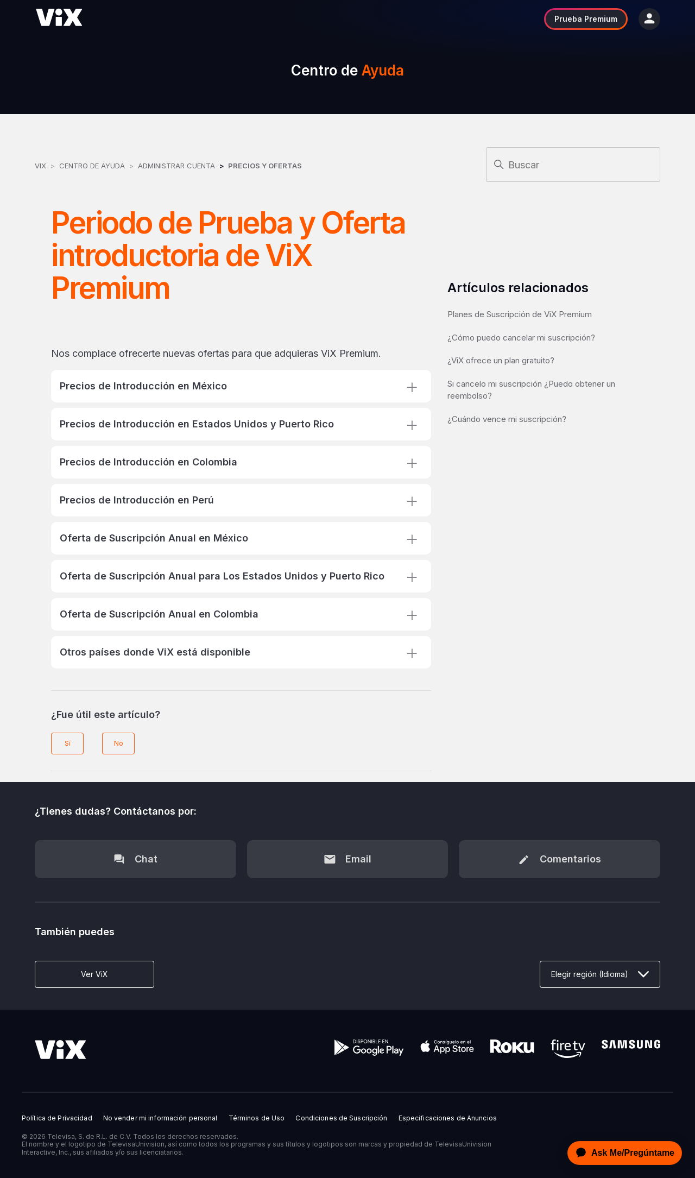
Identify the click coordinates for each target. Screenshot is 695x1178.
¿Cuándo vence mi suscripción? (506, 419)
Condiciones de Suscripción (341, 1118)
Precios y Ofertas (265, 165)
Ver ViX (94, 974)
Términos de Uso (257, 1118)
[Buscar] (573, 164)
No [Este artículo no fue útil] (118, 743)
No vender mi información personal (160, 1118)
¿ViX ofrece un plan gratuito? (500, 360)
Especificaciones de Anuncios (448, 1118)
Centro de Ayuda (92, 165)
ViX (40, 165)
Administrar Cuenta (177, 165)
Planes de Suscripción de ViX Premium (519, 314)
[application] (621, 1153)
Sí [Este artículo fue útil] (68, 743)
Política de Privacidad (57, 1118)
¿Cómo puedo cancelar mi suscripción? (521, 337)
